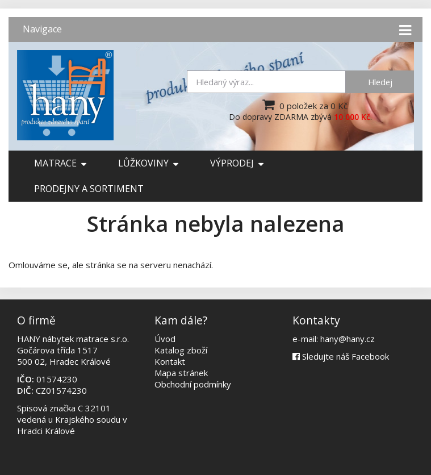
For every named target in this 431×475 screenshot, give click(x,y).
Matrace (60, 163)
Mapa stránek (181, 372)
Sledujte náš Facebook (340, 356)
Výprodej (236, 163)
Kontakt (169, 361)
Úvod (164, 338)
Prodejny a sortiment (89, 188)
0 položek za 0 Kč (304, 104)
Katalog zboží (180, 350)
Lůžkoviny (148, 163)
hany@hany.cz (347, 338)
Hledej (380, 82)
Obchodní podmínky (192, 384)
